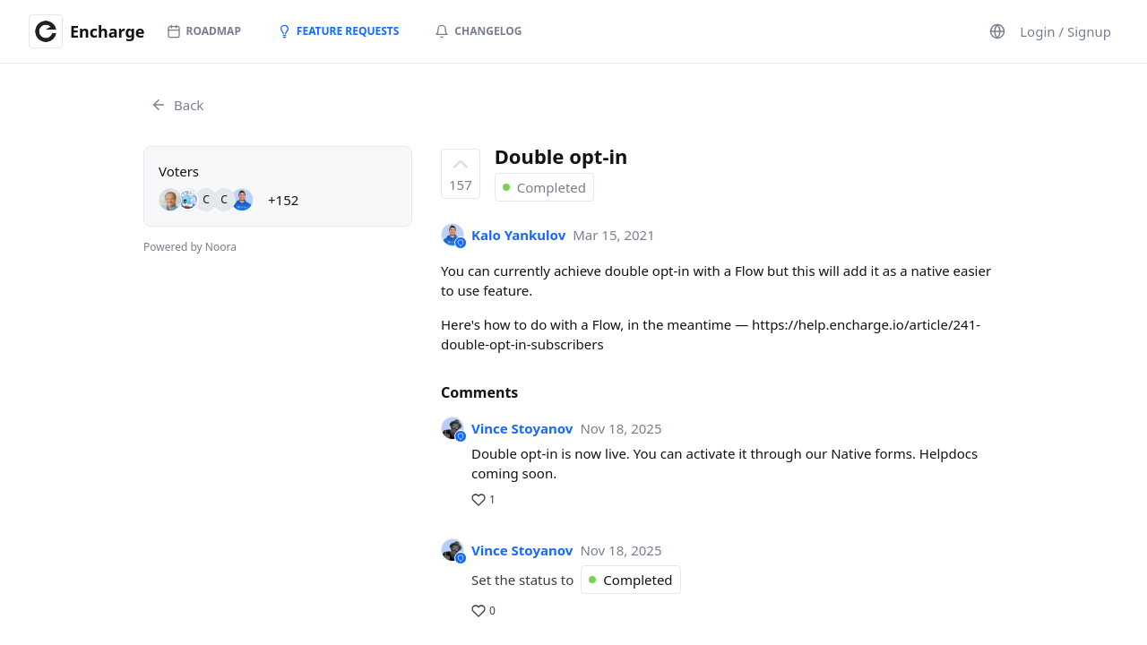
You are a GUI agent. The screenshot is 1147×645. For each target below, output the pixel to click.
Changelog (478, 31)
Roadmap (204, 31)
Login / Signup (1065, 31)
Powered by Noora (190, 246)
